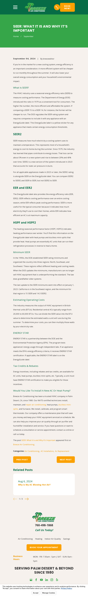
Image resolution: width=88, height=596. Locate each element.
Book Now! (67, 7)
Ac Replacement (62, 451)
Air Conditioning (32, 451)
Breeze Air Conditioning (23, 444)
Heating (38, 538)
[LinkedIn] (46, 579)
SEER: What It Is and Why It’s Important (38, 440)
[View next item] (27, 499)
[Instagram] (51, 579)
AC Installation (47, 451)
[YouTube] (41, 579)
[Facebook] (36, 579)
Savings (66, 538)
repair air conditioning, (36, 404)
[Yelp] (57, 579)
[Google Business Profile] (31, 579)
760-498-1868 (44, 525)
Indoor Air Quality (53, 538)
